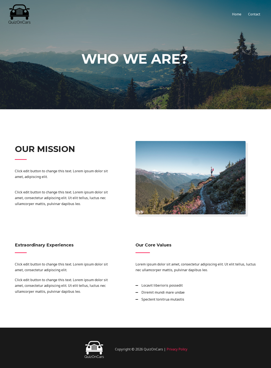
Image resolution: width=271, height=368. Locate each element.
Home (236, 14)
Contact (254, 14)
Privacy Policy (177, 349)
